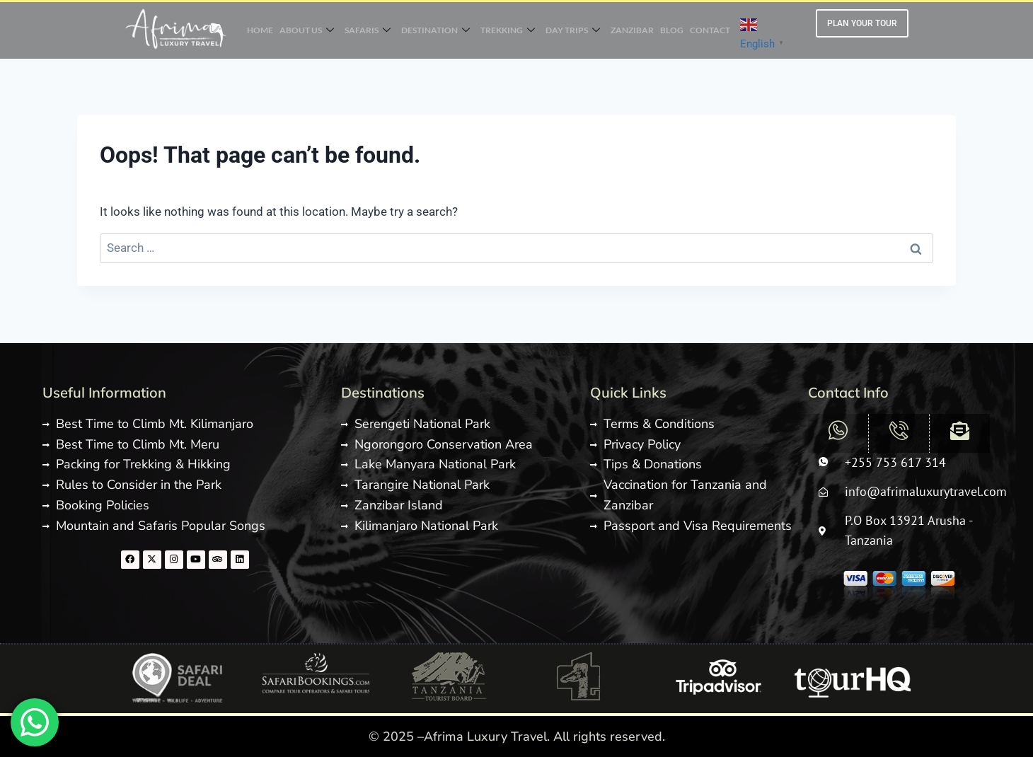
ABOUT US (304, 30)
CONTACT (713, 30)
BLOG (674, 30)
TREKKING (507, 30)
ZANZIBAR (633, 30)
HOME (257, 30)
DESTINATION (434, 30)
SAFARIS (366, 30)
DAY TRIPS (573, 30)
